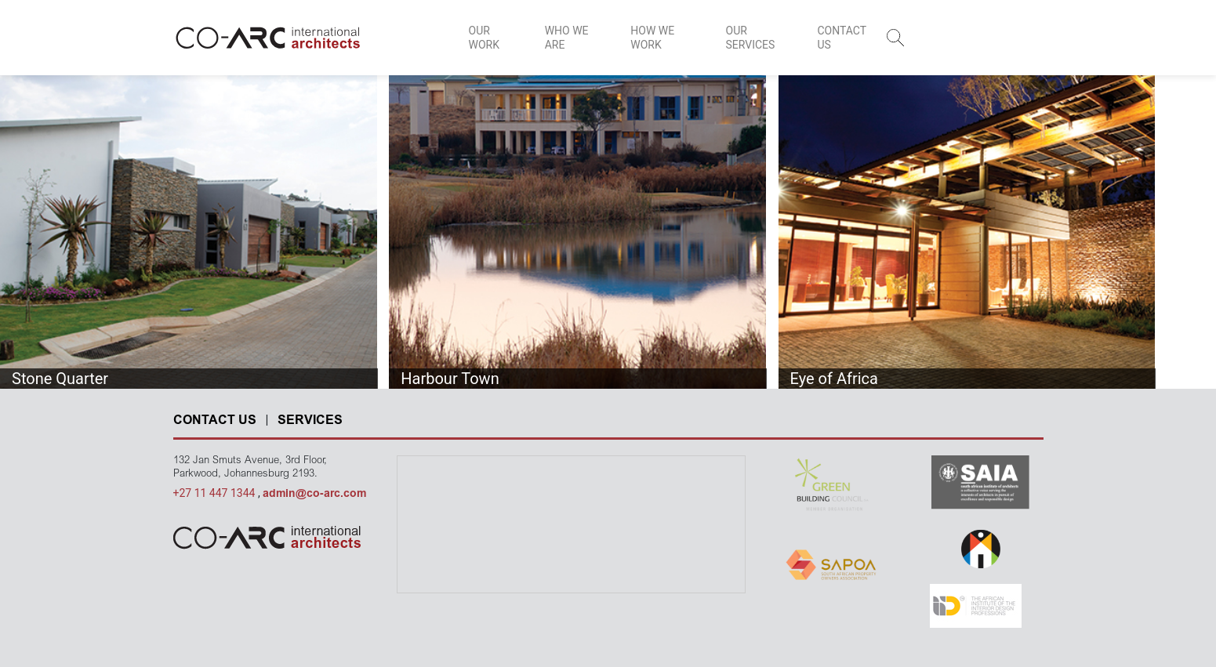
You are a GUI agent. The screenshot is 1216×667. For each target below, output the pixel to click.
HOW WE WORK (652, 37)
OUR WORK (484, 37)
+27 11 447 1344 (215, 493)
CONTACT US (841, 37)
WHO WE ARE (567, 37)
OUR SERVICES (750, 37)
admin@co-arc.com (314, 494)
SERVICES (310, 421)
